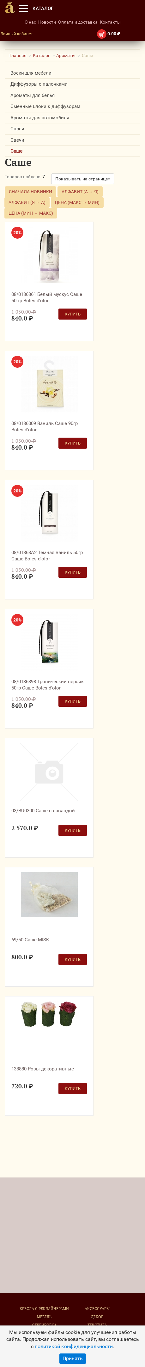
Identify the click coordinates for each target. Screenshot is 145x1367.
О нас (30, 22)
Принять (73, 1358)
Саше (16, 151)
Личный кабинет (16, 33)
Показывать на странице (82, 178)
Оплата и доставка (78, 22)
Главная (18, 55)
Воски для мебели (30, 73)
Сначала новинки (30, 191)
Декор (97, 1316)
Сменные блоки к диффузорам (45, 106)
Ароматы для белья (32, 95)
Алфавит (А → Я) (80, 191)
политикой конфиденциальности (74, 1346)
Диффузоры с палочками (39, 84)
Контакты (110, 22)
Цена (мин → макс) (31, 213)
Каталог (41, 55)
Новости (47, 22)
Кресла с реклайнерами (44, 1308)
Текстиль (97, 1325)
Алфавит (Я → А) (27, 202)
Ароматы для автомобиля (39, 118)
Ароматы (66, 55)
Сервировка (44, 1325)
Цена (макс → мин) (77, 202)
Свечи (17, 140)
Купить (73, 314)
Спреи (17, 129)
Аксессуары (97, 1308)
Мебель (44, 1316)
